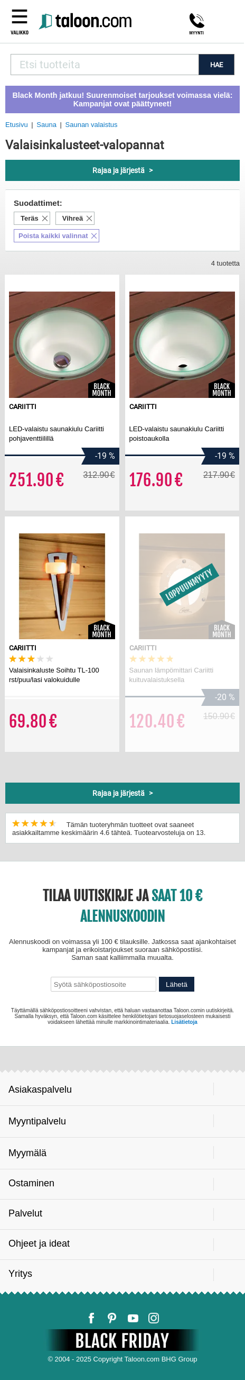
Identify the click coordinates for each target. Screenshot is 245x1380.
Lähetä (176, 984)
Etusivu (16, 125)
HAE (216, 65)
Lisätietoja (184, 1022)
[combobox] (105, 64)
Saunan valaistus (91, 125)
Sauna (46, 125)
